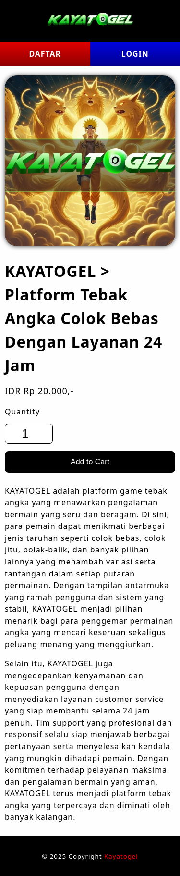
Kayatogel (121, 856)
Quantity (22, 411)
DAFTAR (45, 54)
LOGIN (135, 54)
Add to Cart (90, 462)
